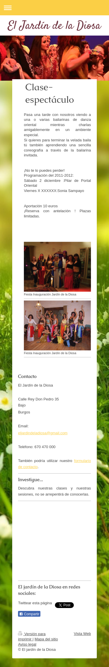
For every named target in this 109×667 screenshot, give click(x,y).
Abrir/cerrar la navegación (54, 7)
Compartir (29, 614)
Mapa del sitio (46, 639)
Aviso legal (27, 644)
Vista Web (82, 633)
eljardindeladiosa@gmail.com (42, 433)
